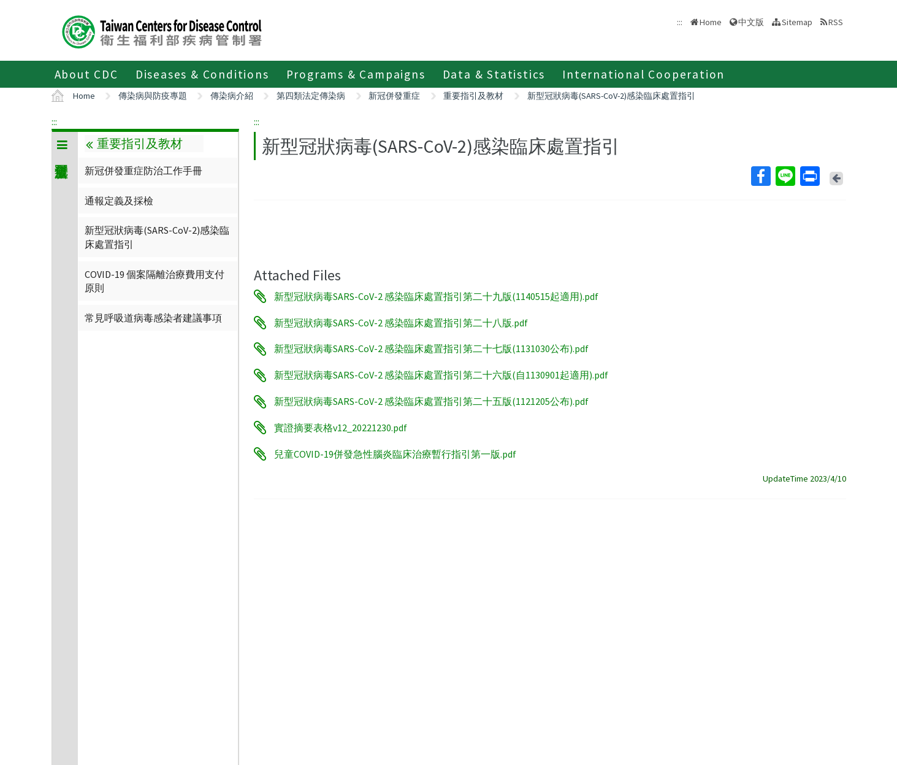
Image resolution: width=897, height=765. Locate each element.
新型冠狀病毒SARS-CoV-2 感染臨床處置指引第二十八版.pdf (401, 323)
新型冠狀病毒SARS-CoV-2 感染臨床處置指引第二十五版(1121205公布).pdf (431, 402)
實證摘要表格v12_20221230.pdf (340, 427)
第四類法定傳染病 (311, 95)
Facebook (760, 176)
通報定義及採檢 (119, 200)
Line (784, 176)
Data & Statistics (494, 74)
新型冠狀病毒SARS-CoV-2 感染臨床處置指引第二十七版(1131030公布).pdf (431, 349)
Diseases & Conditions (202, 74)
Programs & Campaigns (356, 74)
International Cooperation (643, 74)
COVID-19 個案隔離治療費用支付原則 (154, 281)
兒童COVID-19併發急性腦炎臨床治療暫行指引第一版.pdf (395, 454)
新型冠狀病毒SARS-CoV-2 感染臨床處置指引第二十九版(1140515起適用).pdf (436, 296)
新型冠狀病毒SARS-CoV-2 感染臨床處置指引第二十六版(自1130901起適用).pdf (441, 375)
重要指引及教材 (473, 95)
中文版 (751, 22)
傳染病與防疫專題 (152, 95)
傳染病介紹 (231, 95)
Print (809, 176)
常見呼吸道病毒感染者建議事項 (153, 318)
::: (54, 121)
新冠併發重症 (394, 95)
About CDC (86, 74)
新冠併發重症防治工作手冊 (143, 170)
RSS (835, 22)
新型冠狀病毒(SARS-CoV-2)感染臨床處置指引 (611, 95)
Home (711, 22)
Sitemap (797, 22)
